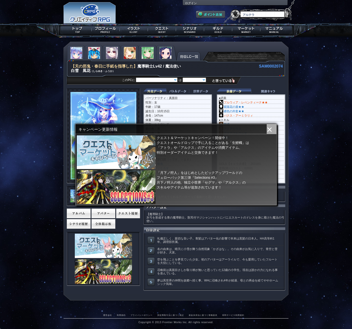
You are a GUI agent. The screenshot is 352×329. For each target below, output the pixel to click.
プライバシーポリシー (142, 315)
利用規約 (121, 315)
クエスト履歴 (128, 213)
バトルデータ (177, 91)
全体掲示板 (103, 224)
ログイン (191, 3)
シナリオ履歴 (79, 224)
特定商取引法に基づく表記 (170, 315)
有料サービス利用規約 (233, 315)
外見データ (154, 91)
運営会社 (107, 315)
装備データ (234, 91)
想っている (225, 80)
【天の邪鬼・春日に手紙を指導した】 (104, 66)
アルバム (79, 213)
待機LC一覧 (188, 56)
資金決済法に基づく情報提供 (203, 315)
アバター (103, 213)
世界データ (200, 91)
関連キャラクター (268, 91)
